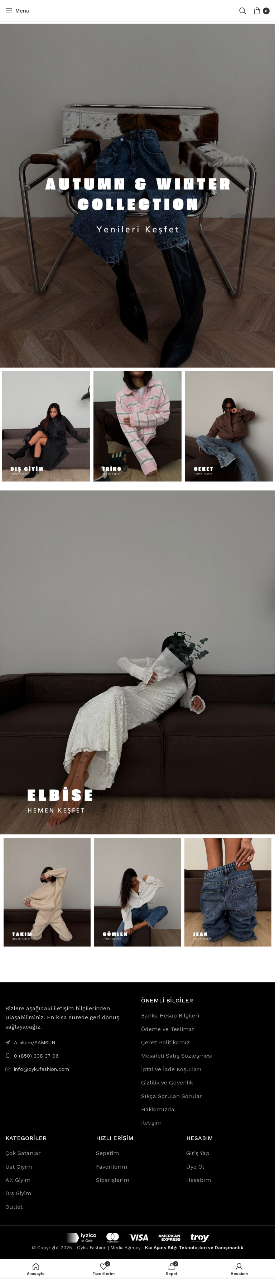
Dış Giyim (18, 1193)
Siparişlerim (112, 1180)
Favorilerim (111, 1166)
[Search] (243, 11)
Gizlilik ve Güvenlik (167, 1082)
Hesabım (198, 1180)
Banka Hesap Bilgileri (170, 1015)
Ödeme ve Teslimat (167, 1029)
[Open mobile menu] (17, 11)
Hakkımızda (157, 1109)
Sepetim (107, 1153)
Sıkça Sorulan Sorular (171, 1096)
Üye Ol (195, 1166)
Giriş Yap (197, 1153)
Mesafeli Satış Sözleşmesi (176, 1055)
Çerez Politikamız (165, 1042)
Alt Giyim (17, 1180)
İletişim (151, 1122)
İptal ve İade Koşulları (171, 1069)
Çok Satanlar (23, 1153)
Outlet (14, 1206)
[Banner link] (137, 196)
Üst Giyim (18, 1166)
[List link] (69, 1056)
